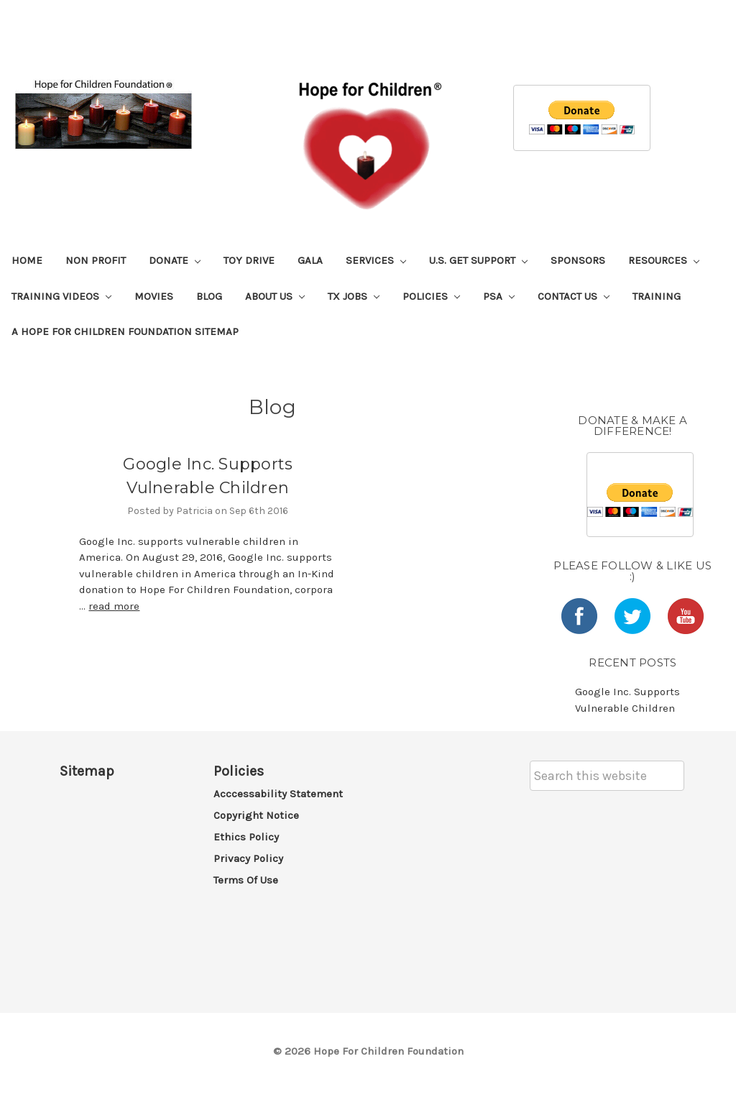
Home (27, 260)
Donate (175, 260)
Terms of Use (245, 879)
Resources (663, 260)
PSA (499, 296)
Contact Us (574, 296)
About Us (275, 296)
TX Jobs (354, 296)
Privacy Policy (248, 858)
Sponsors (578, 260)
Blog (209, 296)
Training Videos (61, 296)
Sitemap (87, 771)
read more (113, 606)
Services (376, 260)
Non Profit (95, 260)
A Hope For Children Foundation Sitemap (125, 331)
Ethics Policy (246, 836)
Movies (153, 296)
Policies (431, 296)
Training (656, 296)
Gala (310, 260)
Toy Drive (249, 260)
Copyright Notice (256, 815)
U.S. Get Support (478, 260)
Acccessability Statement (278, 793)
